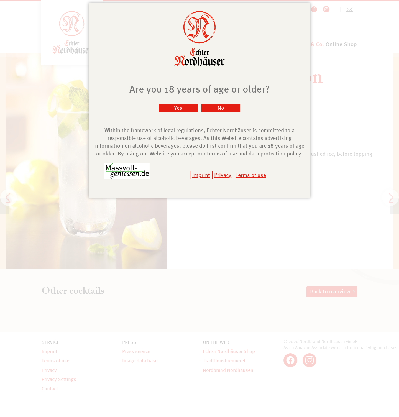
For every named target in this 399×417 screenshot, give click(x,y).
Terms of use (251, 175)
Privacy (222, 175)
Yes (178, 107)
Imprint (201, 175)
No (221, 107)
